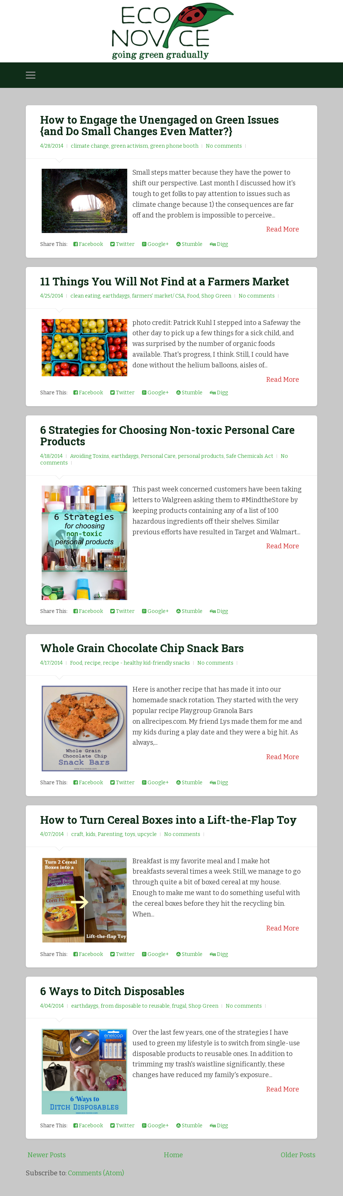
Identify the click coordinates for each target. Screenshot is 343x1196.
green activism (129, 146)
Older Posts (298, 1155)
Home (173, 1155)
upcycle (147, 834)
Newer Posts (47, 1155)
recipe (92, 663)
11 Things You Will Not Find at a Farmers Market (164, 281)
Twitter (122, 244)
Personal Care (158, 456)
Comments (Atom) (96, 1173)
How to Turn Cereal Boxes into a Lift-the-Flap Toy (168, 820)
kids (91, 834)
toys (130, 834)
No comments (224, 146)
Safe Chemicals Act (249, 456)
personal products (201, 456)
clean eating (85, 296)
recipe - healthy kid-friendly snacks (146, 663)
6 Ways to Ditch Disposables (112, 991)
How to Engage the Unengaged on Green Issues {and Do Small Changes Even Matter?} (159, 125)
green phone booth (174, 146)
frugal (179, 1006)
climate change (90, 146)
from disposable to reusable (135, 1006)
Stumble (189, 244)
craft (77, 834)
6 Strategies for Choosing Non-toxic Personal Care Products (167, 436)
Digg (219, 244)
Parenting (110, 834)
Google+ (155, 244)
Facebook (88, 244)
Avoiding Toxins (89, 456)
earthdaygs (116, 296)
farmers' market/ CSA (158, 296)
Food (193, 296)
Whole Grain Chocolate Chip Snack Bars (142, 648)
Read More (282, 229)
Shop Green (216, 296)
